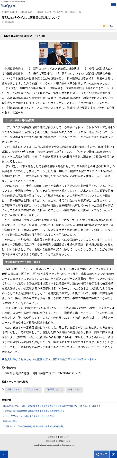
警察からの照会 (10, 421)
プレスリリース (33, 389)
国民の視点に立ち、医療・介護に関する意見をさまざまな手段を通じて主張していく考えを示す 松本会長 (52, 406)
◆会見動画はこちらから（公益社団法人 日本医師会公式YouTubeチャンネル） (49, 359)
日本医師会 (52, 437)
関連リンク (64, 437)
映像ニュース (74, 389)
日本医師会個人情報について (58, 441)
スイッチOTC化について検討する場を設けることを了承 (28, 416)
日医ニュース (13, 389)
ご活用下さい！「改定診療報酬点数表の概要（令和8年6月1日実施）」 (35, 426)
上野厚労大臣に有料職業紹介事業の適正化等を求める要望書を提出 (33, 411)
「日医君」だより (54, 389)
